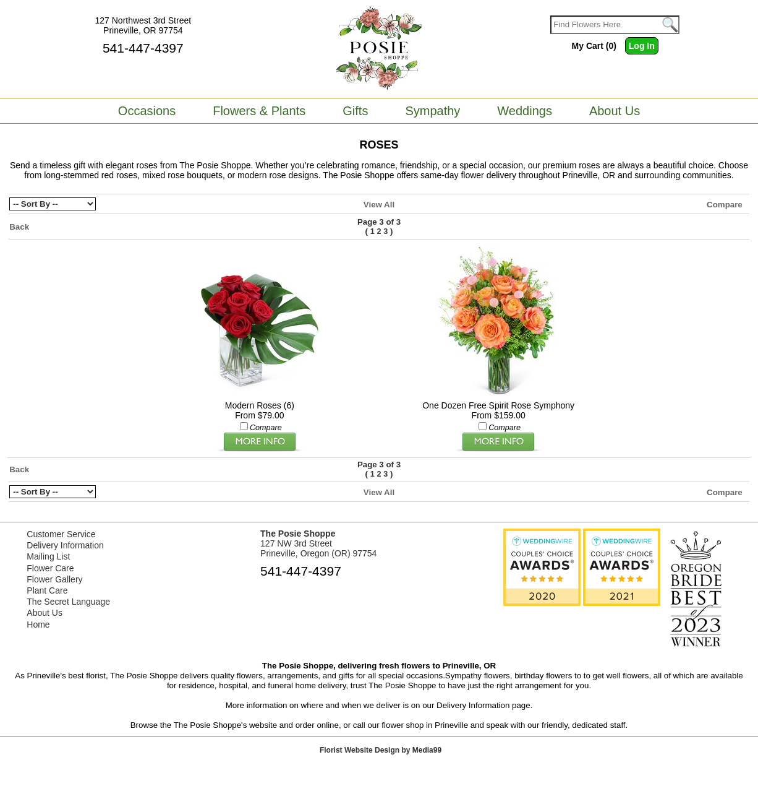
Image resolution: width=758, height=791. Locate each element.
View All (379, 204)
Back (19, 226)
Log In (642, 46)
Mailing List (48, 556)
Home (38, 624)
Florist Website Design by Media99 (380, 750)
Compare (725, 204)
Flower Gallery (54, 579)
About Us (44, 613)
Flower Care (50, 568)
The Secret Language (68, 602)
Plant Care (47, 590)
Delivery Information (65, 545)
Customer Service (61, 534)
